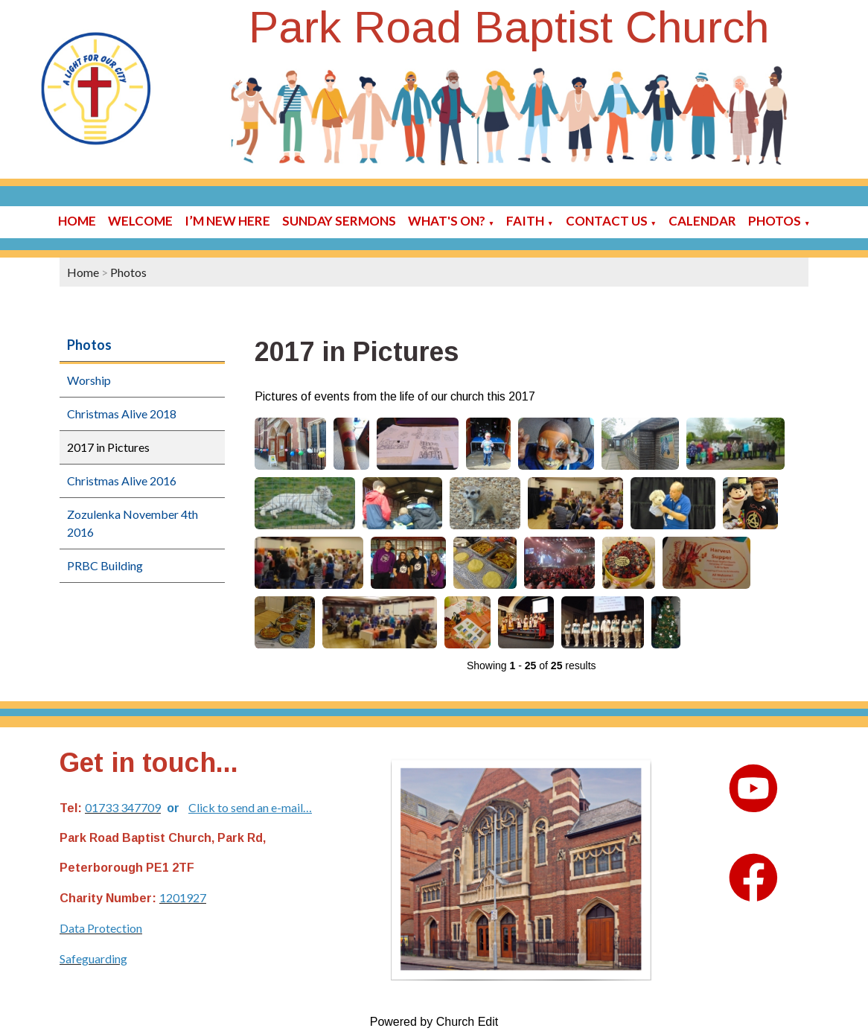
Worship (89, 380)
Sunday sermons (339, 221)
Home (77, 221)
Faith (525, 221)
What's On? (446, 221)
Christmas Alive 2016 (121, 480)
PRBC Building (105, 565)
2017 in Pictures (108, 447)
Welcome (140, 221)
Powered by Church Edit (434, 1021)
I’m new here (227, 221)
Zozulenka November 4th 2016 (132, 523)
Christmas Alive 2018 (121, 413)
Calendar (702, 221)
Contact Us (607, 221)
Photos (774, 221)
